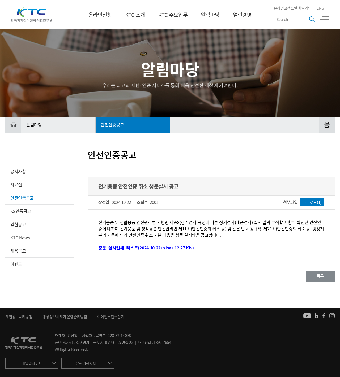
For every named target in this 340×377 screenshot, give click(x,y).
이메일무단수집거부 (112, 316)
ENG (320, 8)
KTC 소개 (135, 15)
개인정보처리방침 (18, 316)
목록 (320, 276)
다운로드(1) (311, 202)
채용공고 (18, 251)
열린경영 (242, 15)
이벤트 (16, 264)
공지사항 (18, 171)
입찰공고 (18, 224)
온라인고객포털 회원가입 (292, 8)
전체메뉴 (324, 19)
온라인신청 (100, 15)
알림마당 (210, 15)
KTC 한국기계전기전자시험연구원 (31, 14)
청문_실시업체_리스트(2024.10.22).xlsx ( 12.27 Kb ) (146, 247)
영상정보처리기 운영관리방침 (64, 316)
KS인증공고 (20, 211)
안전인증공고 (22, 198)
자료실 (16, 184)
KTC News (19, 237)
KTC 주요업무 (173, 15)
